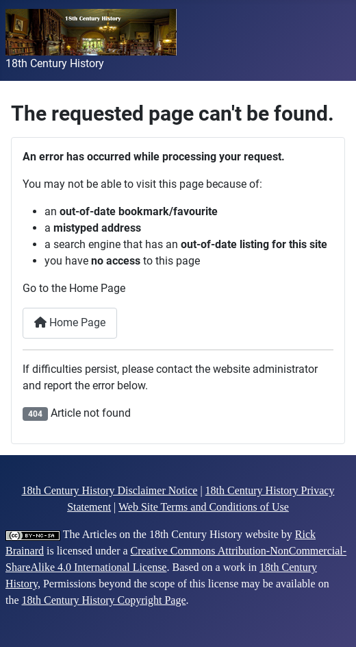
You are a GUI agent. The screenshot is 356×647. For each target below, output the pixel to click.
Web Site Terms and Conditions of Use (203, 507)
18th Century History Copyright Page (104, 600)
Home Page (69, 322)
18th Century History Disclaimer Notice (110, 490)
